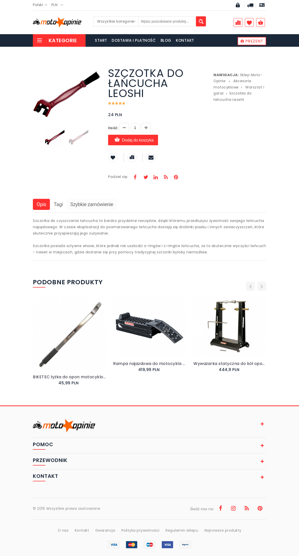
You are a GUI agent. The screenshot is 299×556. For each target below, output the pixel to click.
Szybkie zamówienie (91, 204)
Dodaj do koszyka (133, 140)
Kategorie (57, 40)
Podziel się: (118, 176)
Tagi (58, 204)
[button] (96, 69)
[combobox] (41, 5)
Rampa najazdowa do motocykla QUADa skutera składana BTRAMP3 (149, 363)
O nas (63, 530)
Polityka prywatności (140, 530)
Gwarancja (105, 530)
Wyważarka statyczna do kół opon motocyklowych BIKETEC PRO (229, 363)
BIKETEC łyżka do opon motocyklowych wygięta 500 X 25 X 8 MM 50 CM (69, 377)
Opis (41, 204)
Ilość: (113, 127)
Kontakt (82, 530)
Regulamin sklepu (182, 530)
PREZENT (252, 41)
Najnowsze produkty (223, 530)
